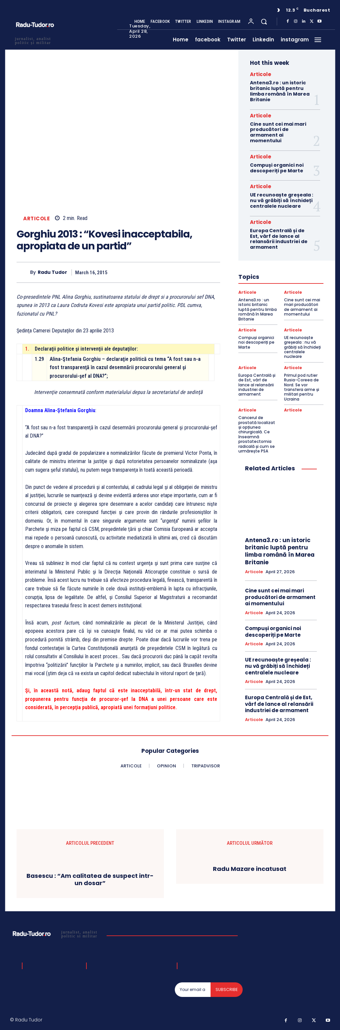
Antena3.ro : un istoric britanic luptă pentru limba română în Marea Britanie (280, 91)
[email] (193, 989)
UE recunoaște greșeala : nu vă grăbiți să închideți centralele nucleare (281, 200)
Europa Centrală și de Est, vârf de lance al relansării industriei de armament (279, 238)
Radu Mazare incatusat (249, 869)
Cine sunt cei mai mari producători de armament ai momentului (278, 132)
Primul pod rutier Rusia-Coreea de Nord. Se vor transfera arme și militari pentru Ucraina (301, 387)
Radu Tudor (52, 272)
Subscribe (227, 989)
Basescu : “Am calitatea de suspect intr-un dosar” (90, 879)
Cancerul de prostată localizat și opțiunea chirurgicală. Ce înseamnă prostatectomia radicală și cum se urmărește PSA (256, 434)
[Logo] (56, 933)
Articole (36, 218)
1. (27, 349)
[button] (264, 21)
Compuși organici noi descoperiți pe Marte (277, 168)
